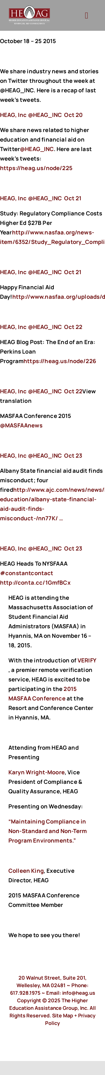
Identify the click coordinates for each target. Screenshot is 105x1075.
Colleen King (26, 870)
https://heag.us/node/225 (37, 168)
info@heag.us (78, 992)
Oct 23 (73, 455)
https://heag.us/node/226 (60, 361)
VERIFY (87, 660)
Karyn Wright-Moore (36, 772)
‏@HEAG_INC (31, 115)
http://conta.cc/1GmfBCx (36, 582)
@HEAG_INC (36, 149)
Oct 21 (72, 198)
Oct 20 (73, 115)
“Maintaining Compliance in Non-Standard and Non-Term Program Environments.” (47, 831)
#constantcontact (26, 573)
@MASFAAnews (21, 425)
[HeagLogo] (29, 8)
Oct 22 (73, 327)
